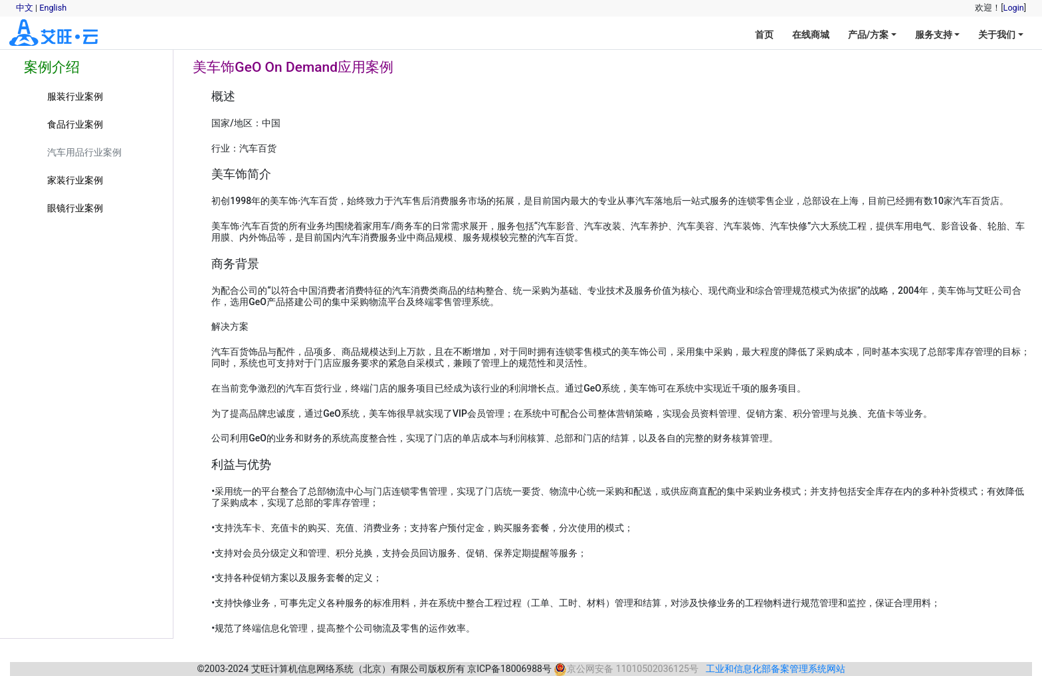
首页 (764, 34)
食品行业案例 (75, 124)
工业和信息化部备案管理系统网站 (775, 668)
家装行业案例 (75, 180)
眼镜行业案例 (75, 208)
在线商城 (810, 34)
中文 (24, 8)
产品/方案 (868, 34)
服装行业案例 (75, 96)
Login (1013, 8)
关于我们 (996, 34)
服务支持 (933, 34)
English (52, 8)
